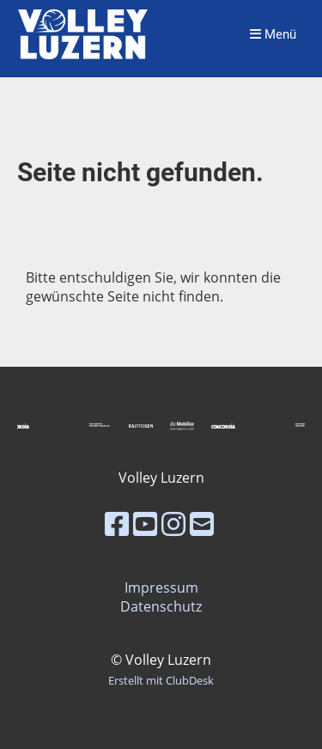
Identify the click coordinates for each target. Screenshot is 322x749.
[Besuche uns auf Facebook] (117, 523)
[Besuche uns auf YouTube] (145, 523)
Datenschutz (161, 606)
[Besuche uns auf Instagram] (173, 523)
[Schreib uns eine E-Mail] (202, 523)
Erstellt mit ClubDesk (161, 680)
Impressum (161, 587)
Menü (273, 34)
